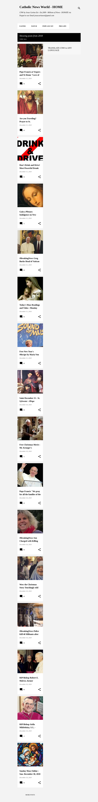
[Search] (79, 8)
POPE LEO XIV (47, 26)
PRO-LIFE (62, 26)
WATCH (34, 26)
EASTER (23, 26)
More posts (30, 795)
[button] (39, 83)
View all (23, 39)
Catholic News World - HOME (41, 7)
